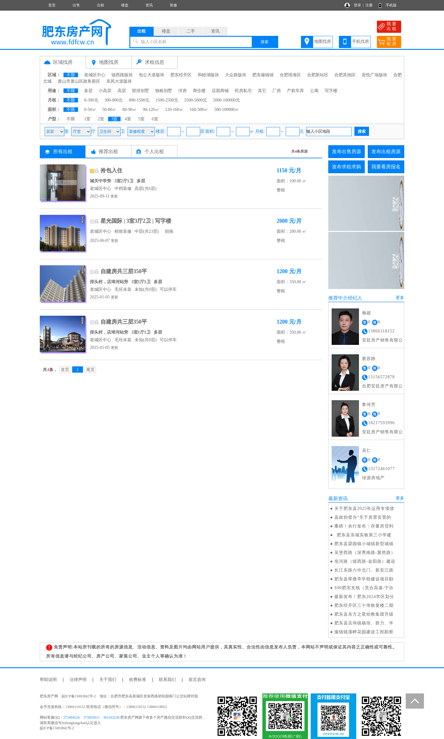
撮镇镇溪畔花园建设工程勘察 (364, 632)
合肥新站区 (317, 75)
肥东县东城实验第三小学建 (362, 535)
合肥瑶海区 (290, 75)
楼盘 (124, 5)
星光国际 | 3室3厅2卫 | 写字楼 (136, 221)
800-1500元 (139, 100)
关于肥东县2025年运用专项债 (364, 508)
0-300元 (91, 100)
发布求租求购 (346, 166)
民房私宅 (243, 90)
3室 (114, 119)
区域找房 (63, 62)
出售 (76, 5)
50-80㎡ (109, 109)
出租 (100, 5)
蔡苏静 (369, 358)
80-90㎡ (129, 109)
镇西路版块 (122, 75)
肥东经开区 (181, 75)
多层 (88, 90)
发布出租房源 (386, 151)
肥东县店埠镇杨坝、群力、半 (364, 623)
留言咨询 (197, 679)
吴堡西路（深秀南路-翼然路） (364, 552)
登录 (357, 5)
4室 (128, 119)
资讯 (149, 5)
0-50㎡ (90, 109)
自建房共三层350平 (124, 271)
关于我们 (107, 679)
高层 (122, 90)
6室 (155, 119)
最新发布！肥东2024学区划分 (364, 596)
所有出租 (63, 151)
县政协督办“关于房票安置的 (362, 517)
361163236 (111, 717)
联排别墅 (140, 90)
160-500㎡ (199, 109)
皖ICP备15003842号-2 (57, 728)
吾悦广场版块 (374, 75)
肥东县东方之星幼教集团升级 (364, 614)
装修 (173, 5)
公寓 (314, 90)
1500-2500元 (166, 100)
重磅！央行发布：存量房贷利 (364, 526)
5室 (141, 119)
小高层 (105, 90)
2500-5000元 (195, 100)
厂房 (276, 90)
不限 (71, 75)
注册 (369, 5)
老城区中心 (94, 75)
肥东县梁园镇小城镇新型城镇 (364, 543)
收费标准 (137, 679)
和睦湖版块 (208, 75)
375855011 (91, 717)
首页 (52, 5)
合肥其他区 (345, 75)
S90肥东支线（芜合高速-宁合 (364, 588)
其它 (262, 90)
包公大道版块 (151, 75)
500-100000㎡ (226, 109)
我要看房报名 (386, 166)
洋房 (182, 90)
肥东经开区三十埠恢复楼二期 (364, 605)
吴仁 (366, 450)
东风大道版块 (119, 81)
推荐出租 (108, 151)
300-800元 (113, 100)
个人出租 (154, 151)
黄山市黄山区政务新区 (79, 81)
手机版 (391, 5)
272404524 (71, 717)
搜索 (264, 42)
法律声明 (78, 679)
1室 (87, 119)
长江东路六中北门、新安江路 (364, 570)
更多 (400, 297)
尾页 (90, 369)
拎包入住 (111, 170)
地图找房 (322, 41)
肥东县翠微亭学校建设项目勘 (364, 579)
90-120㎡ (151, 109)
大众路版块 (235, 75)
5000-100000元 (226, 100)
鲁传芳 (369, 404)
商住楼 (199, 90)
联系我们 (167, 679)
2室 (101, 119)
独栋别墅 (163, 90)
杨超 (366, 313)
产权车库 (295, 90)
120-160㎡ (174, 109)
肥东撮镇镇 (263, 75)
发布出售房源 (346, 151)
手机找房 (360, 41)
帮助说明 (48, 679)
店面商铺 (220, 90)
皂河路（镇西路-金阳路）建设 (364, 561)
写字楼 (331, 90)
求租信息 (154, 62)
